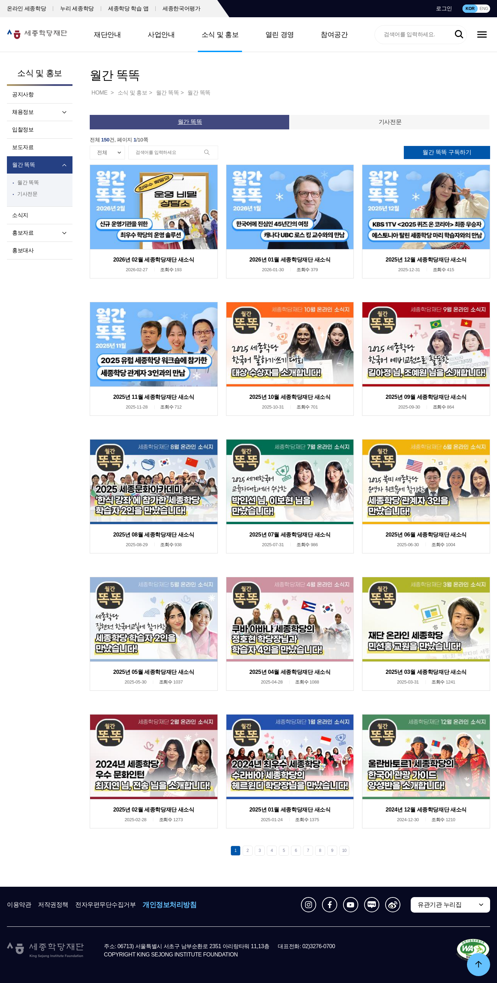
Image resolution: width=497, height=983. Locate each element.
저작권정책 (53, 905)
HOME (100, 93)
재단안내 (107, 34)
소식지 (20, 215)
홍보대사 (22, 250)
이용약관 (19, 905)
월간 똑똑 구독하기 (446, 152)
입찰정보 (22, 129)
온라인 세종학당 (26, 8)
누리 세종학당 (77, 8)
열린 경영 (279, 34)
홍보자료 (22, 233)
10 (344, 850)
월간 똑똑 (23, 165)
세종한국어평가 (181, 8)
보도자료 (22, 147)
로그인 (444, 8)
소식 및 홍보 (220, 34)
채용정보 (22, 112)
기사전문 (27, 194)
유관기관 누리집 (439, 904)
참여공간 (334, 34)
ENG (483, 8)
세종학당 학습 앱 (128, 8)
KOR (470, 8)
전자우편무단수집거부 (105, 905)
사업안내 (161, 34)
